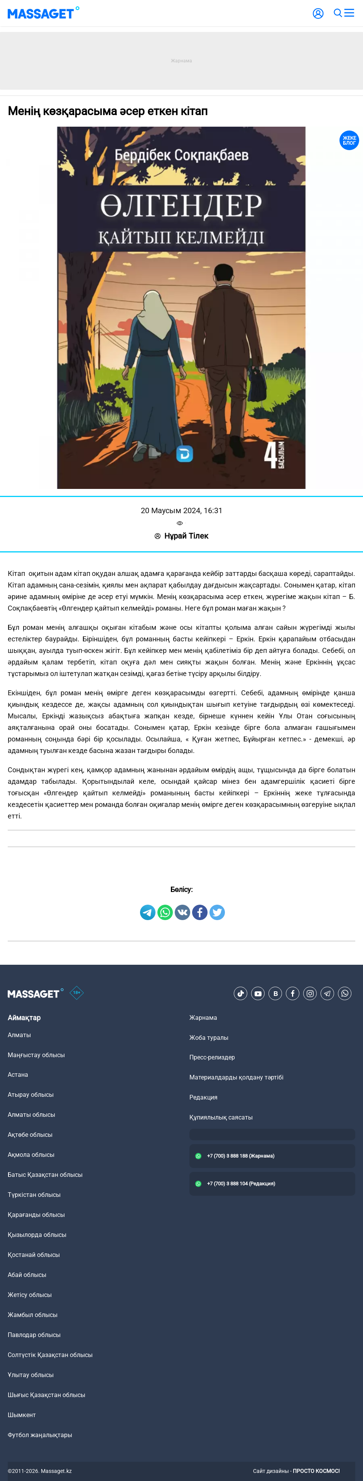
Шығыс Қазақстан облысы (46, 1395)
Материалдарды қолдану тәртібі (236, 1077)
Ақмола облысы (31, 1154)
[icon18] (76, 994)
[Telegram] (327, 993)
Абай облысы (27, 1275)
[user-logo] (318, 17)
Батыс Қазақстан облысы (45, 1174)
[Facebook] (293, 993)
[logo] (43, 13)
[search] (337, 13)
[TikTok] (241, 993)
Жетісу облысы (30, 1295)
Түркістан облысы (34, 1194)
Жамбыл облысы (32, 1315)
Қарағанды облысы (36, 1214)
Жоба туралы (208, 1037)
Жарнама (203, 1017)
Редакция (203, 1097)
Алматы (19, 1035)
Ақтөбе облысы (30, 1134)
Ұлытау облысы (31, 1375)
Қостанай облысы (34, 1254)
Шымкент (22, 1415)
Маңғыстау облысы (36, 1055)
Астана (18, 1074)
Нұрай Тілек (181, 536)
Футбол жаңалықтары (40, 1435)
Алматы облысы (31, 1114)
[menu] (349, 13)
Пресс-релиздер (212, 1057)
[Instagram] (310, 993)
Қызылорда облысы (37, 1234)
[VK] (275, 993)
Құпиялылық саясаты (221, 1117)
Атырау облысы (31, 1094)
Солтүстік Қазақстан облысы (50, 1355)
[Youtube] (258, 993)
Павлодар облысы (34, 1335)
